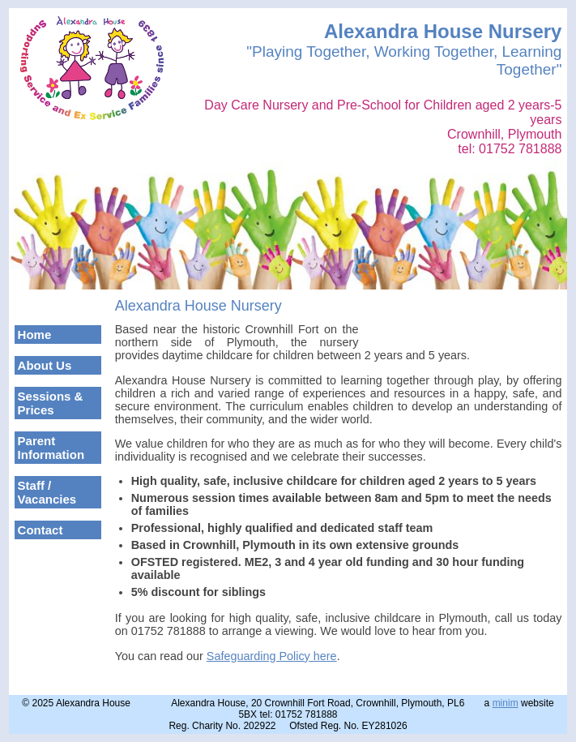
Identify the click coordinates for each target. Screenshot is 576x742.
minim (505, 703)
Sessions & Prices (50, 403)
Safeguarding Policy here (272, 656)
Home (35, 334)
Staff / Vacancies (47, 492)
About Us (45, 365)
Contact (40, 530)
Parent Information (51, 447)
